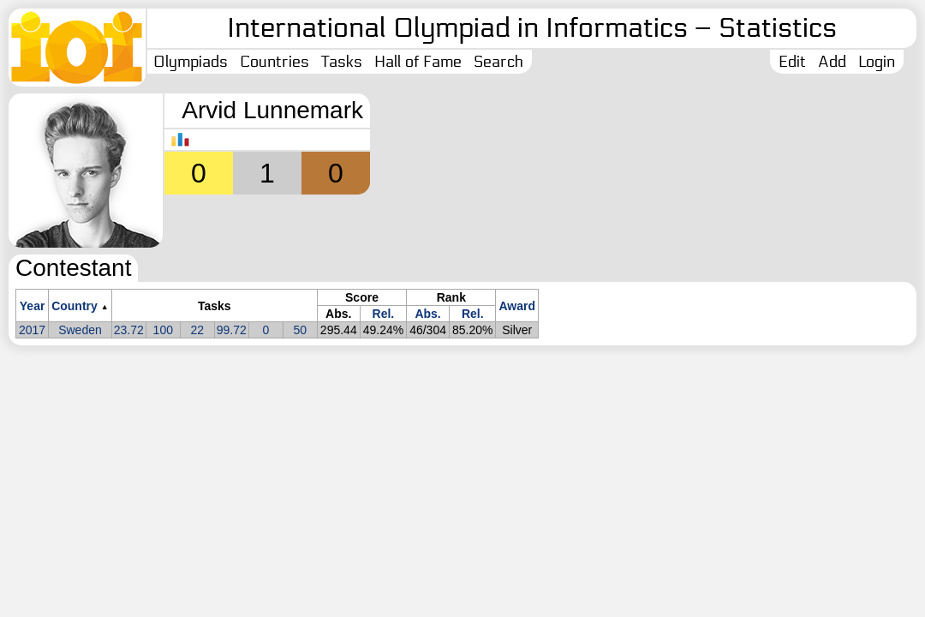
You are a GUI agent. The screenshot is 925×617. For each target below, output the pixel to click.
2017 (32, 330)
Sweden (80, 330)
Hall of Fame (418, 61)
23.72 (129, 330)
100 (163, 330)
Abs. (427, 313)
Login (876, 61)
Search (498, 61)
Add (832, 61)
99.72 (232, 330)
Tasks (341, 61)
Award (516, 306)
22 (198, 330)
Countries (274, 61)
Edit (792, 61)
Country (74, 306)
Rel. (384, 313)
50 (300, 330)
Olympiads (190, 61)
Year (32, 306)
